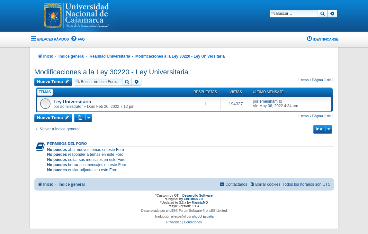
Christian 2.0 (193, 199)
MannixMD (200, 202)
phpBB (170, 210)
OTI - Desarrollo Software (193, 195)
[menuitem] (77, 39)
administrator (71, 106)
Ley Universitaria (72, 101)
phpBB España (203, 216)
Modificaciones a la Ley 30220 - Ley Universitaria (111, 72)
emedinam (268, 101)
